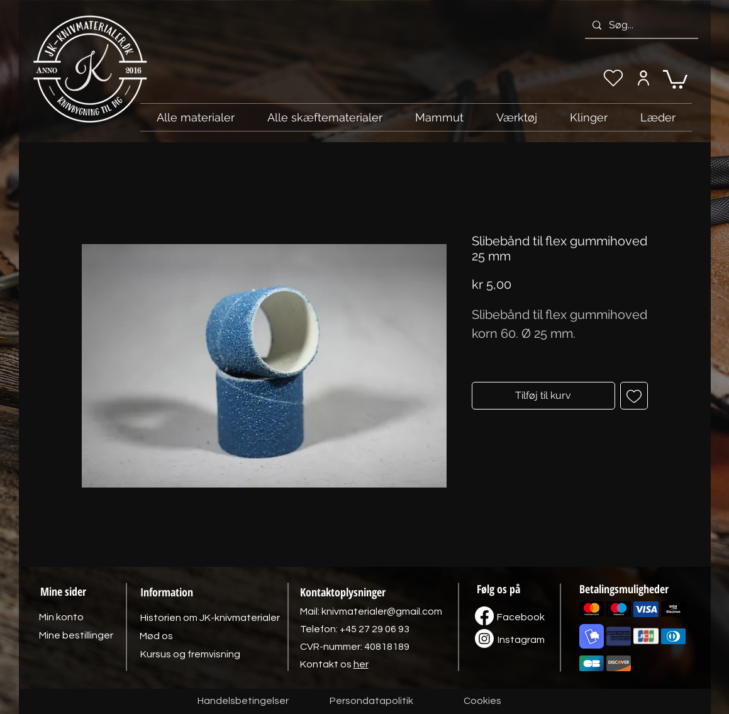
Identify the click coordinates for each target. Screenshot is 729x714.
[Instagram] (521, 639)
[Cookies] (482, 701)
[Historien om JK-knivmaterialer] (210, 617)
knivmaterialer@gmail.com (381, 611)
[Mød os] (156, 636)
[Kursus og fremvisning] (190, 654)
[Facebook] (520, 617)
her (361, 664)
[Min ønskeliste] (613, 78)
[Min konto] (643, 78)
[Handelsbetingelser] (243, 701)
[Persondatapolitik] (371, 701)
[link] (675, 78)
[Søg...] (640, 25)
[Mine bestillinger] (76, 635)
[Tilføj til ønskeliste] (634, 396)
